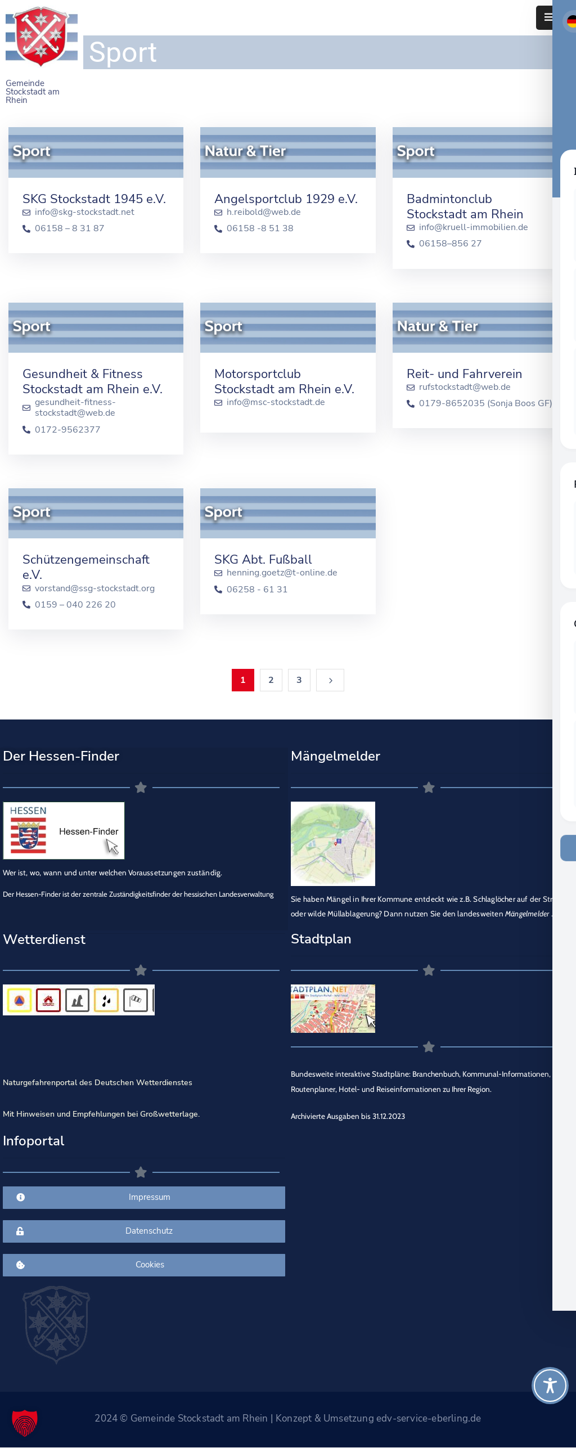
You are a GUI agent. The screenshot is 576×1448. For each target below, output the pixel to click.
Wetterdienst (44, 939)
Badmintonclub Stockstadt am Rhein (465, 207)
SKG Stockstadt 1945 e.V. (94, 199)
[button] (25, 1423)
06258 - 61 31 (257, 589)
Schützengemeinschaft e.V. (86, 567)
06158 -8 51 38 (260, 228)
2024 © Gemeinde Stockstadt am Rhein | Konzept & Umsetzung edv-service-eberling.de (287, 1418)
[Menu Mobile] (549, 18)
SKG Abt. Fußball (263, 559)
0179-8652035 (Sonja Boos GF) (485, 403)
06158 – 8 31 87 (70, 228)
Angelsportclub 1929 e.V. (286, 199)
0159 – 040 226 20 (75, 605)
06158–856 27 (450, 244)
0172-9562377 (68, 430)
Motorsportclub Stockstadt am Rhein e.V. (284, 382)
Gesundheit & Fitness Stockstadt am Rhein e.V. (92, 382)
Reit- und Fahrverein (465, 374)
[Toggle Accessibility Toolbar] (550, 1385)
